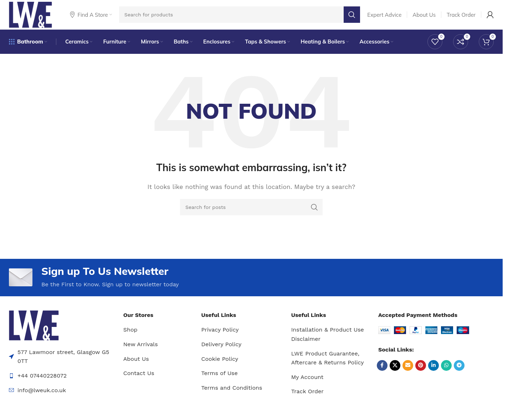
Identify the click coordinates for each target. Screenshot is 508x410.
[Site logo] (32, 15)
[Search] (241, 16)
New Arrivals (140, 348)
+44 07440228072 (42, 379)
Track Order (307, 395)
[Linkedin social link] (433, 369)
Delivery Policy (221, 348)
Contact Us (138, 377)
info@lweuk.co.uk (41, 394)
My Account (307, 381)
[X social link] (395, 369)
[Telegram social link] (459, 369)
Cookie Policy (219, 362)
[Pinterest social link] (420, 369)
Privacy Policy (220, 333)
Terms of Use (219, 377)
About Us (136, 362)
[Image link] (34, 329)
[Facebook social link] (382, 369)
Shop (130, 333)
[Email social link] (407, 369)
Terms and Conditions (231, 392)
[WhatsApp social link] (446, 369)
